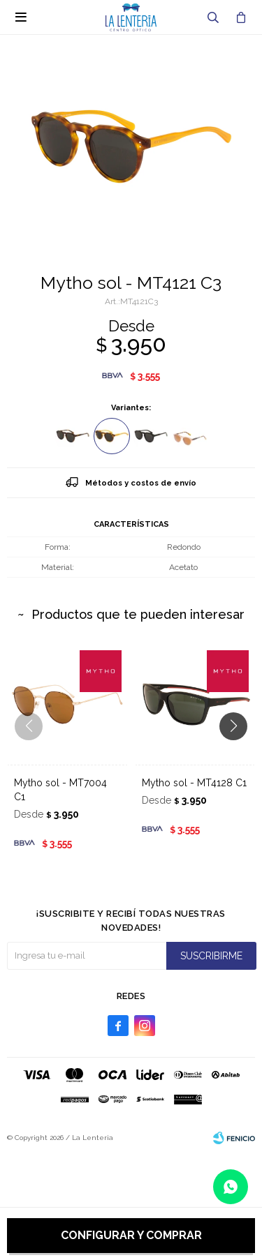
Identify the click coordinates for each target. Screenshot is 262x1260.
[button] (238, 754)
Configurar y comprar (131, 1235)
